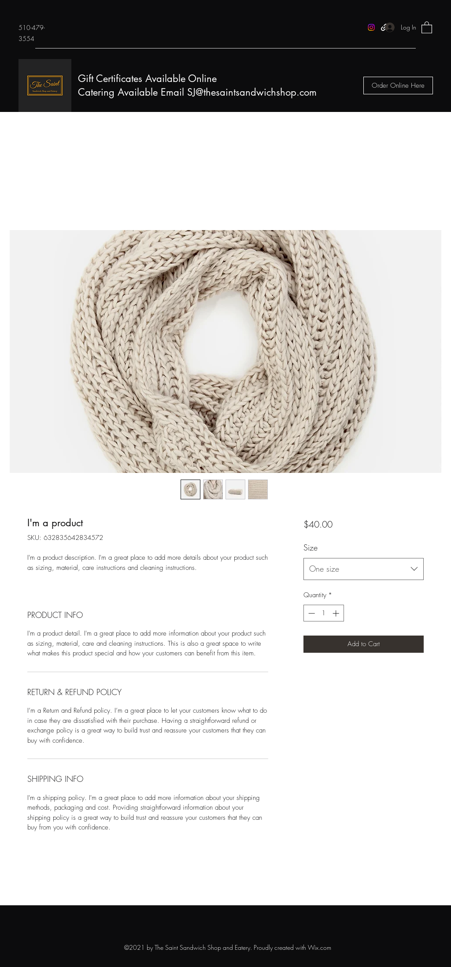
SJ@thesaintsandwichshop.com (252, 92)
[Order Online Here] (398, 85)
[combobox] (363, 569)
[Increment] (337, 613)
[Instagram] (371, 27)
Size (310, 547)
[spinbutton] (323, 613)
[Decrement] (311, 613)
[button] (426, 27)
